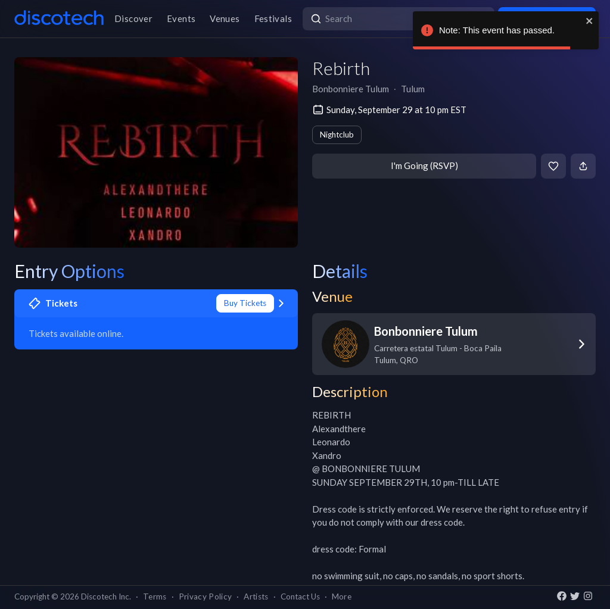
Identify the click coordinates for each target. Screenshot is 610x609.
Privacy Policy (205, 596)
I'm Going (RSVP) (424, 165)
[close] (590, 21)
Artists (256, 596)
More (341, 596)
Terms (155, 596)
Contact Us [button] (300, 596)
